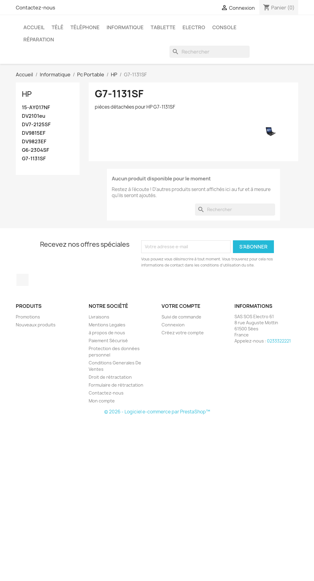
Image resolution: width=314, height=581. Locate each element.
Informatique (125, 27)
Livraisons (99, 317)
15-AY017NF (36, 107)
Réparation (38, 39)
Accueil (34, 27)
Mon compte (102, 401)
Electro (194, 27)
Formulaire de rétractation (116, 385)
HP (27, 94)
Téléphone (85, 27)
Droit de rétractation (110, 377)
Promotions (28, 317)
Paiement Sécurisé (108, 340)
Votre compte (181, 306)
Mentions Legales (107, 325)
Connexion (173, 325)
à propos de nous (107, 333)
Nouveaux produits (36, 325)
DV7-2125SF (36, 124)
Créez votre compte (183, 333)
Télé (57, 27)
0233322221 (279, 341)
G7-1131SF (34, 158)
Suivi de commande (181, 317)
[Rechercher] (209, 52)
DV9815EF (34, 133)
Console (224, 27)
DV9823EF (34, 141)
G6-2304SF (35, 150)
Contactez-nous (35, 7)
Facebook (22, 280)
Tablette (163, 27)
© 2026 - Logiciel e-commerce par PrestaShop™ (157, 412)
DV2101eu (33, 116)
